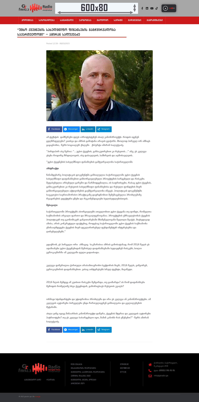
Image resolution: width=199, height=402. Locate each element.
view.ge (37, 396)
